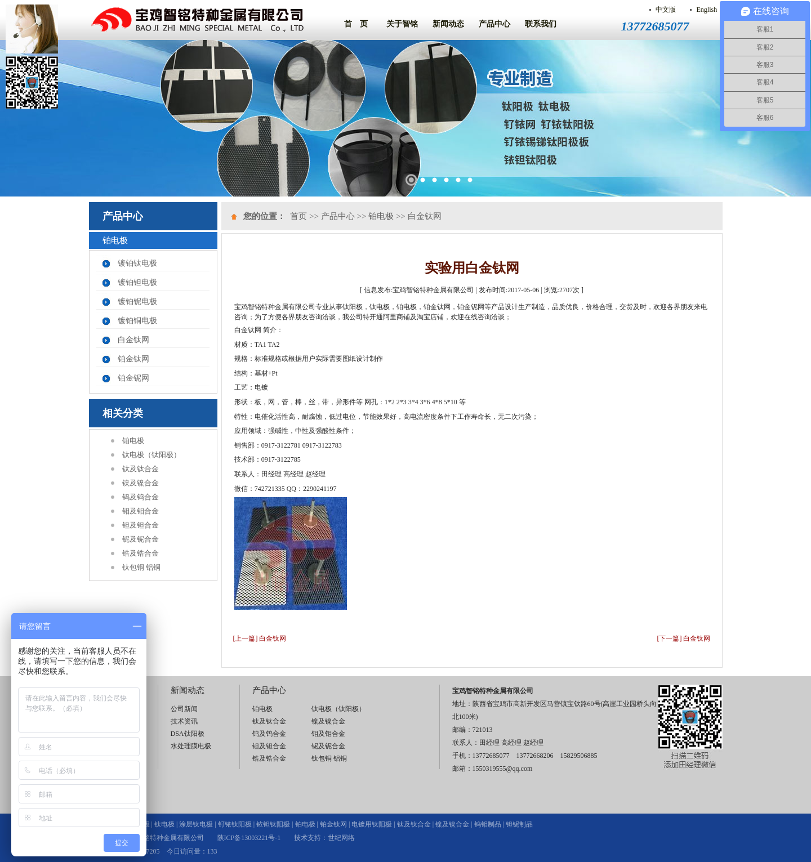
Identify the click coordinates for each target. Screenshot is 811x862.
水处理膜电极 (191, 746)
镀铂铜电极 (137, 320)
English (706, 10)
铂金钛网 (133, 359)
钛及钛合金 (140, 469)
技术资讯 (184, 721)
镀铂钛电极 (137, 263)
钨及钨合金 (140, 497)
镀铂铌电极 (137, 301)
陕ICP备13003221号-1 (249, 838)
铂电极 (133, 440)
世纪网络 (341, 838)
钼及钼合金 (140, 511)
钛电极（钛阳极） (151, 454)
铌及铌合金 (140, 539)
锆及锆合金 (140, 553)
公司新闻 (184, 709)
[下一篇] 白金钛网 (684, 638)
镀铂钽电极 (137, 282)
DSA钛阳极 (187, 734)
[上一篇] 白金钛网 (260, 638)
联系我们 (540, 24)
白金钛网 (133, 340)
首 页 (356, 24)
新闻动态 (448, 24)
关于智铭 (402, 24)
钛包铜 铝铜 (141, 567)
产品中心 (494, 24)
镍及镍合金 (140, 483)
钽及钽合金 (140, 525)
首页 (298, 216)
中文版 (666, 10)
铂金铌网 (133, 378)
